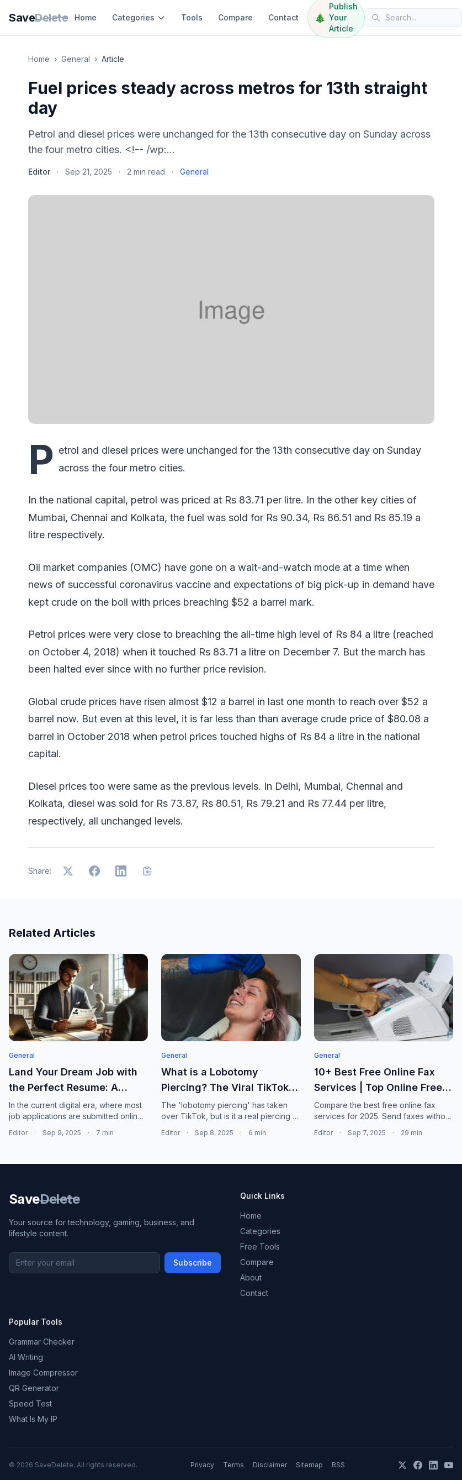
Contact (283, 17)
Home (86, 17)
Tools (192, 17)
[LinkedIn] (433, 1465)
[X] (402, 1465)
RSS (338, 1465)
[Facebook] (417, 1465)
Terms (233, 1465)
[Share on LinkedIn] (121, 871)
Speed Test (30, 1403)
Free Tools (260, 1246)
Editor (39, 171)
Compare (235, 17)
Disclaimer (270, 1465)
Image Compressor (43, 1372)
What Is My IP (33, 1419)
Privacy (202, 1465)
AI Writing (26, 1357)
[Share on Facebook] (94, 871)
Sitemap (309, 1465)
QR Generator (34, 1388)
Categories (139, 17)
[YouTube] (448, 1465)
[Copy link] (147, 871)
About (251, 1277)
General (75, 59)
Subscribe (192, 1262)
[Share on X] (68, 871)
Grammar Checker (42, 1341)
